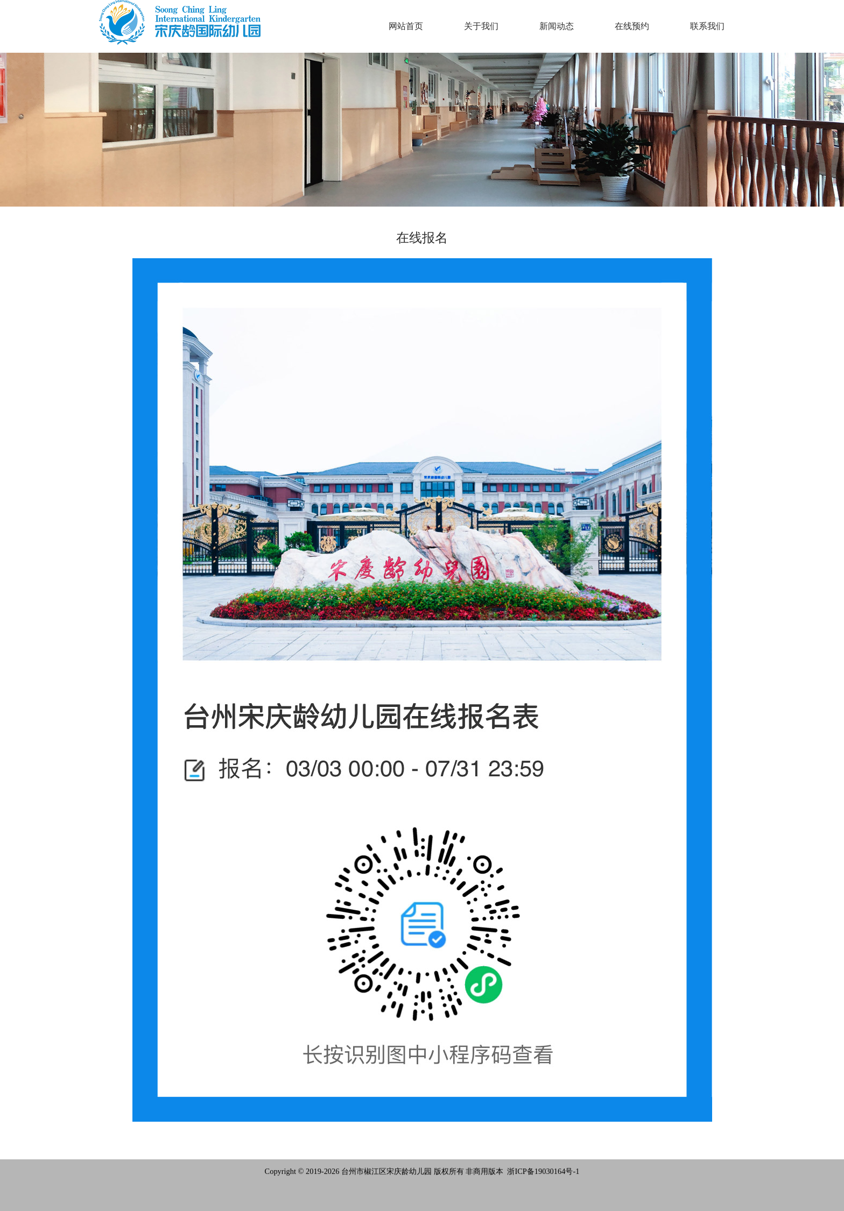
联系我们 (707, 26)
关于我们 (481, 26)
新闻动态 (556, 26)
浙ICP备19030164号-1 (543, 1171)
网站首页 (406, 26)
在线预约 (632, 26)
